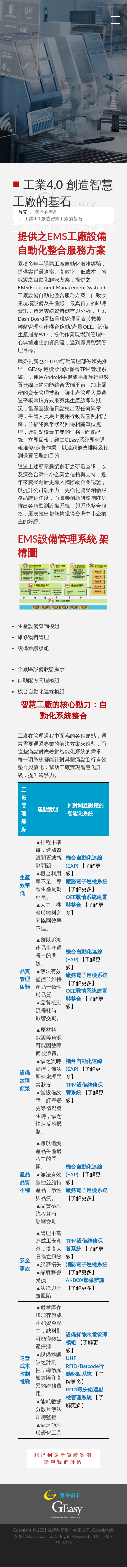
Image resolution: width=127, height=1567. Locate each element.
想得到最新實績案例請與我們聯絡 (63, 1458)
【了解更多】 (81, 889)
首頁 (22, 212)
